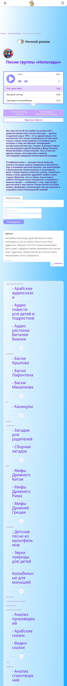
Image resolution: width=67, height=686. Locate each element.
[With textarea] (33, 203)
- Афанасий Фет (29, 596)
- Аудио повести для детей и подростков (29, 305)
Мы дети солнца (15, 94)
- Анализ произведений (28, 542)
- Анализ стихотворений (28, 586)
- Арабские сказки (31, 552)
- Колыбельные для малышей (32, 505)
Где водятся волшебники (19, 100)
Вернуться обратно (33, 120)
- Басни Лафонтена (32, 349)
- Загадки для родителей (27, 402)
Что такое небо (14, 88)
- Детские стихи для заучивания (33, 606)
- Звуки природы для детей (30, 493)
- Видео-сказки (28, 560)
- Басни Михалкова (32, 356)
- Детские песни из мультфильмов (32, 481)
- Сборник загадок (31, 412)
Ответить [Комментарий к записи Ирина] (58, 263)
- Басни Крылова (30, 341)
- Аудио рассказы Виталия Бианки (30, 319)
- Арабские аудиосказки (26, 290)
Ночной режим (38, 41)
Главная (3, 33)
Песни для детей (14, 33)
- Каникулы (24, 376)
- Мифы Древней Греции (30, 457)
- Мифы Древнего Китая (31, 433)
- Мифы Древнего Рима (31, 445)
